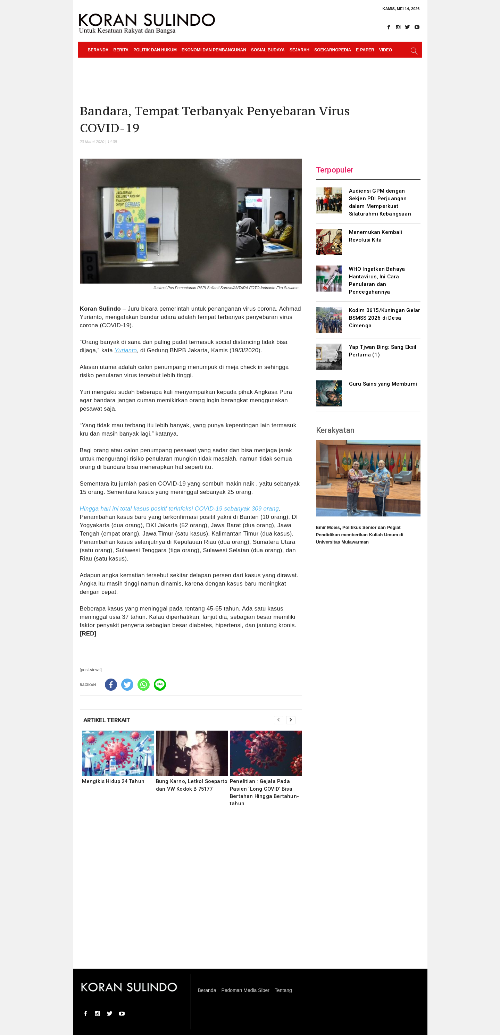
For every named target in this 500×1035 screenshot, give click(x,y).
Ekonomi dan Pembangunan (214, 50)
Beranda (98, 50)
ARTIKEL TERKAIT (106, 720)
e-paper (365, 50)
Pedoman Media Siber (245, 990)
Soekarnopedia (332, 50)
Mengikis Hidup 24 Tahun (113, 781)
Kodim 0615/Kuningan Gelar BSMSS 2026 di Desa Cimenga (384, 318)
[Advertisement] (191, 892)
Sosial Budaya (268, 50)
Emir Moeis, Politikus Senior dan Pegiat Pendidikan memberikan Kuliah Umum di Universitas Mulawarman (359, 535)
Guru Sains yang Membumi (383, 384)
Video (385, 50)
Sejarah (299, 50)
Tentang (283, 990)
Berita (121, 50)
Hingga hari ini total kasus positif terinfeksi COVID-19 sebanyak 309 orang (179, 508)
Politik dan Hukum (155, 50)
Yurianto (126, 350)
